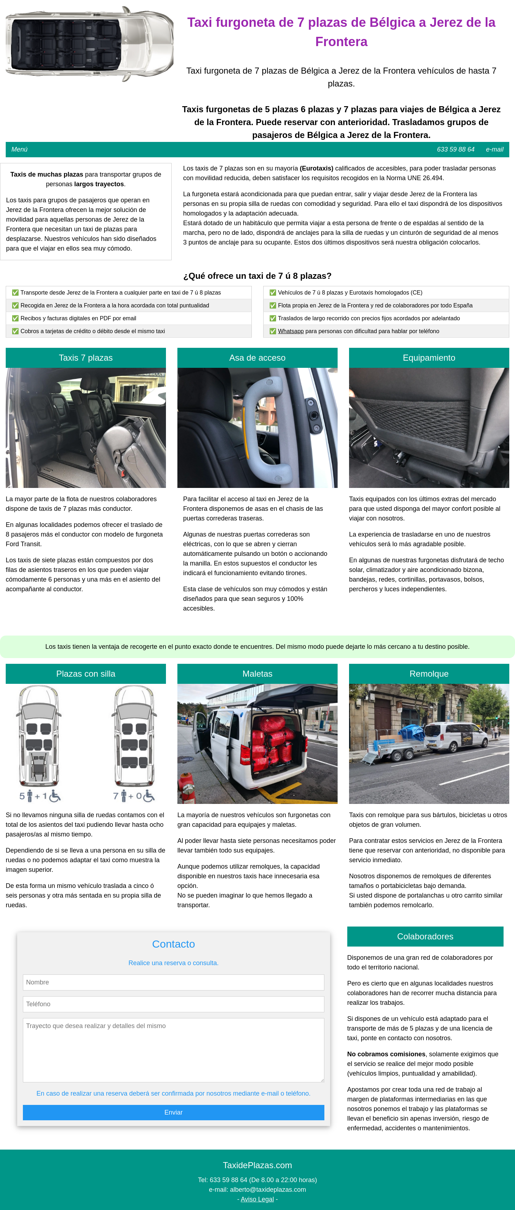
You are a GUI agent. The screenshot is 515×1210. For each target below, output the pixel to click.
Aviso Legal (257, 1199)
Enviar (174, 1112)
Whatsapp (291, 331)
